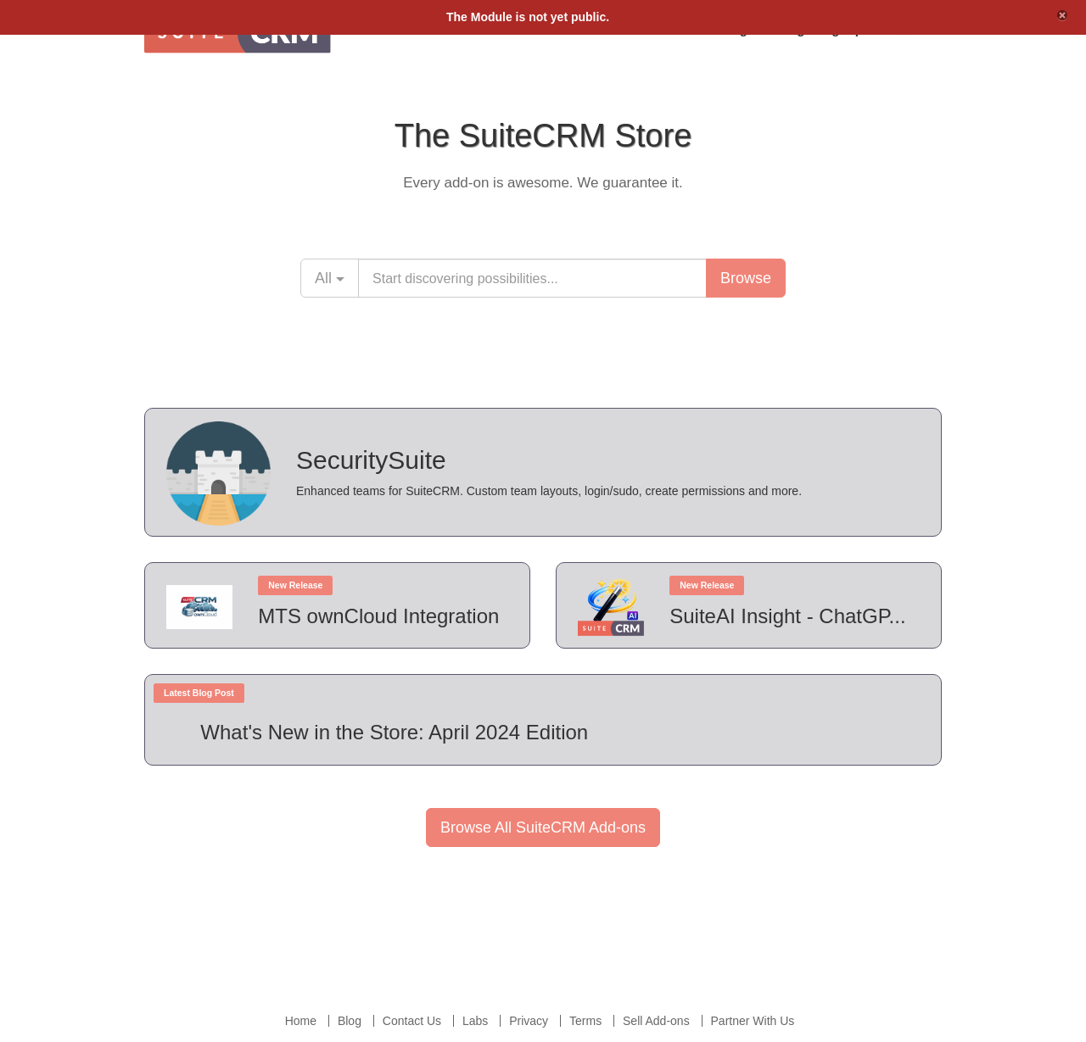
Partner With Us (753, 1021)
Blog (349, 1021)
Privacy (528, 1021)
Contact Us (412, 1021)
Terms (585, 1021)
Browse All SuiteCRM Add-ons (543, 827)
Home (300, 1021)
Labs (475, 1021)
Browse (745, 278)
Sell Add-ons (656, 1021)
